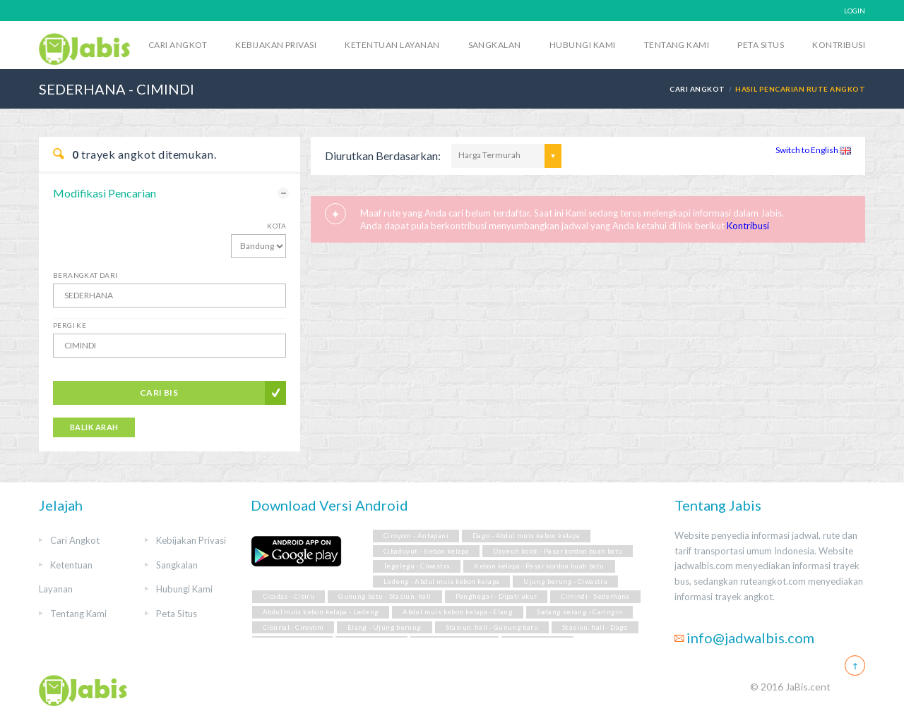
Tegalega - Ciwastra (416, 566)
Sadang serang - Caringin (579, 612)
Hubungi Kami (582, 44)
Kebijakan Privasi (275, 44)
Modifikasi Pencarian (104, 193)
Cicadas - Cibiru (288, 596)
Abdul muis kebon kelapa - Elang (458, 612)
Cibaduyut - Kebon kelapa (426, 551)
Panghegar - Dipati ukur (496, 596)
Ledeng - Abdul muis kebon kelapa (441, 581)
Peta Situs (760, 44)
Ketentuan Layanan (392, 44)
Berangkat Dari (85, 275)
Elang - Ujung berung (384, 627)
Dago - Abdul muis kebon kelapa (526, 536)
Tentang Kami (677, 44)
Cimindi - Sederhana (595, 596)
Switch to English (813, 150)
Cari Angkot (177, 44)
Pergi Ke (69, 325)
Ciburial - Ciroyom (293, 627)
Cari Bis (159, 392)
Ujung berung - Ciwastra (565, 581)
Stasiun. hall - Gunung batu (492, 627)
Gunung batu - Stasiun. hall (384, 596)
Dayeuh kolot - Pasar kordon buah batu (557, 551)
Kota (276, 225)
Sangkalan (494, 44)
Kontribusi (838, 44)
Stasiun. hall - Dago (595, 627)
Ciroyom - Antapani (415, 536)
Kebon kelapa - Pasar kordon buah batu (539, 566)
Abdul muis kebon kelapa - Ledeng (321, 612)
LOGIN (854, 10)
